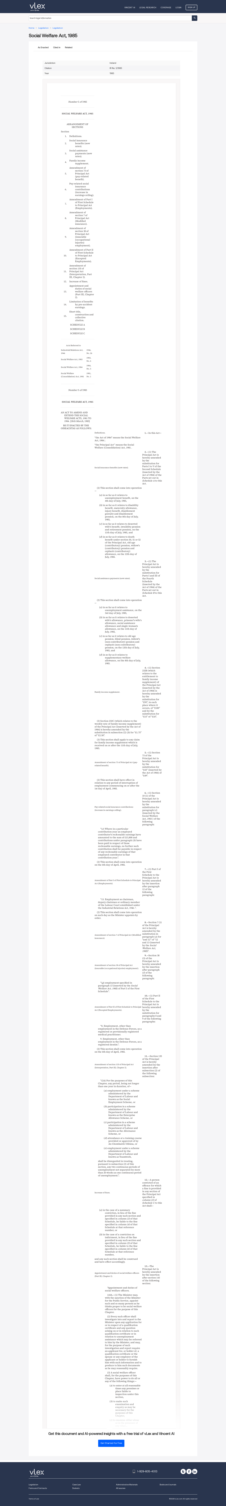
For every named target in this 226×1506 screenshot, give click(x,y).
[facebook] (189, 1471)
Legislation (33, 1485)
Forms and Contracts (38, 1488)
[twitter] (183, 1471)
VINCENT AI (129, 7)
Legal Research (147, 7)
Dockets (75, 1488)
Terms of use (34, 1499)
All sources (120, 1488)
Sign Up (191, 7)
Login (178, 7)
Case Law (76, 1485)
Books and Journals (168, 1485)
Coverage (166, 7)
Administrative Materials (127, 1485)
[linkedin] (194, 1471)
